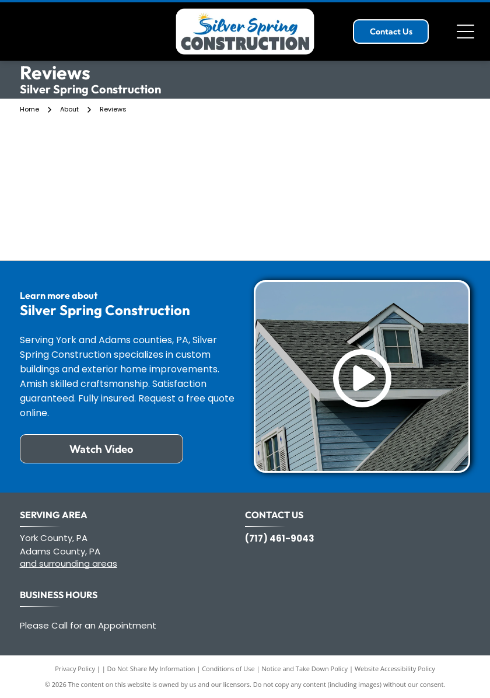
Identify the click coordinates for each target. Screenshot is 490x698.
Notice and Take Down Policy (305, 668)
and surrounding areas (68, 563)
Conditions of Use (228, 668)
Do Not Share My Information (151, 668)
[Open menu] (465, 31)
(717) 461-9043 (279, 538)
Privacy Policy (75, 668)
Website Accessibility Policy (395, 668)
